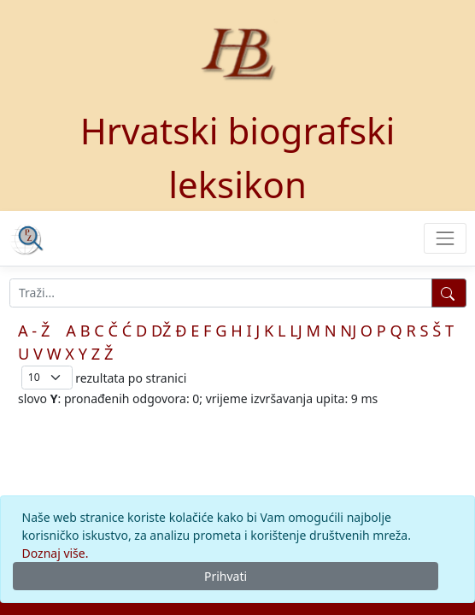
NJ (348, 330)
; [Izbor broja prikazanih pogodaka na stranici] (47, 377)
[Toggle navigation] (445, 238)
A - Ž (34, 330)
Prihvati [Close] (225, 576)
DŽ (161, 330)
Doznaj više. (55, 553)
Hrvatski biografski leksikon (238, 157)
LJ (296, 330)
